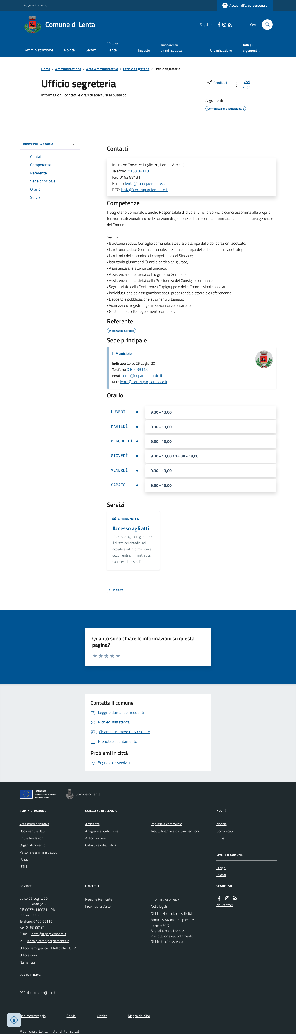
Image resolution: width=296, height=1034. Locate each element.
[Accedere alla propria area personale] (245, 5)
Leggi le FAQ (160, 925)
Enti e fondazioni (32, 838)
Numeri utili (28, 962)
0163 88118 (138, 171)
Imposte (144, 50)
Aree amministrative (34, 824)
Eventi (221, 875)
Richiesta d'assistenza (167, 941)
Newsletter (224, 904)
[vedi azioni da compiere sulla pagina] (244, 84)
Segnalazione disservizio (168, 930)
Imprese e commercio (166, 824)
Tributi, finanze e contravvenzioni (175, 831)
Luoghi (221, 867)
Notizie (221, 824)
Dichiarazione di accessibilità (171, 913)
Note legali (159, 906)
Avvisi (220, 838)
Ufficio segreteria (136, 69)
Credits (102, 1015)
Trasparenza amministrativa (171, 47)
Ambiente (92, 824)
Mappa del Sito (139, 1015)
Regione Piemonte (35, 5)
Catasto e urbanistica (100, 845)
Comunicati (224, 831)
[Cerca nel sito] (265, 24)
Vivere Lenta (112, 47)
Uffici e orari (28, 955)
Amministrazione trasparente (172, 919)
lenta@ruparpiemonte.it (145, 183)
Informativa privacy (165, 899)
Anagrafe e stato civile (101, 831)
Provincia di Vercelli (99, 906)
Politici (24, 859)
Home (45, 69)
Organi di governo (32, 845)
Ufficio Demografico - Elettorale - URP (48, 948)
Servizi (91, 50)
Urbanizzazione (221, 50)
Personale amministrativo (38, 852)
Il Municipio (122, 353)
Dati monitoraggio (33, 1015)
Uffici (23, 866)
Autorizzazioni (126, 518)
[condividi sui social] (216, 82)
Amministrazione (39, 50)
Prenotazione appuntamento (172, 936)
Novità (69, 50)
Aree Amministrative (102, 69)
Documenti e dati (32, 831)
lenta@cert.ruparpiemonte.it (144, 190)
